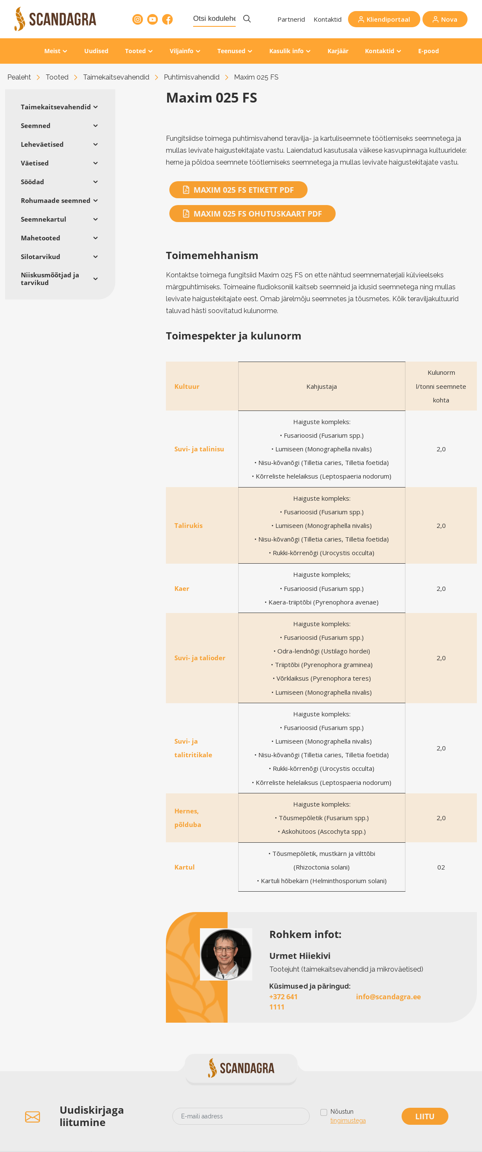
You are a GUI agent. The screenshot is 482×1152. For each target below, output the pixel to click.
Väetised (35, 163)
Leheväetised (42, 144)
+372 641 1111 (283, 1002)
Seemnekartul (43, 219)
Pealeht (19, 77)
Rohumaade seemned (56, 200)
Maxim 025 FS (256, 77)
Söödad (32, 181)
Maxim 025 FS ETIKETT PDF (238, 190)
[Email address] (240, 1116)
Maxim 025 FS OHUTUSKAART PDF (252, 213)
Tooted (135, 51)
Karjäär (338, 51)
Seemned (36, 125)
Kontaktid (328, 19)
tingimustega (348, 1120)
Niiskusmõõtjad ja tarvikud (50, 279)
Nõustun (348, 1116)
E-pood (428, 51)
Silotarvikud (40, 256)
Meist (52, 51)
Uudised (96, 51)
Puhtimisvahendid (192, 77)
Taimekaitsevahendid (116, 77)
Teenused (231, 51)
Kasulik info (286, 51)
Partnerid (291, 19)
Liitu (425, 1116)
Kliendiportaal (388, 19)
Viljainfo (182, 51)
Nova (449, 19)
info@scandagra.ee (388, 996)
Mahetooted (40, 238)
